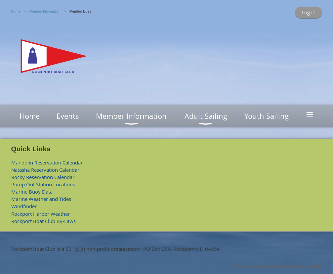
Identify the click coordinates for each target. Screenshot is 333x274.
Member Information (45, 11)
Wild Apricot (267, 266)
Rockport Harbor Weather (40, 213)
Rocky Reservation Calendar (42, 177)
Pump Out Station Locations (43, 184)
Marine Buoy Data (32, 191)
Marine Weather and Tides (41, 199)
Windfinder (24, 206)
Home (16, 11)
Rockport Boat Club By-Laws (43, 221)
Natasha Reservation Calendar (45, 169)
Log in (308, 12)
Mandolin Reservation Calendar (47, 162)
